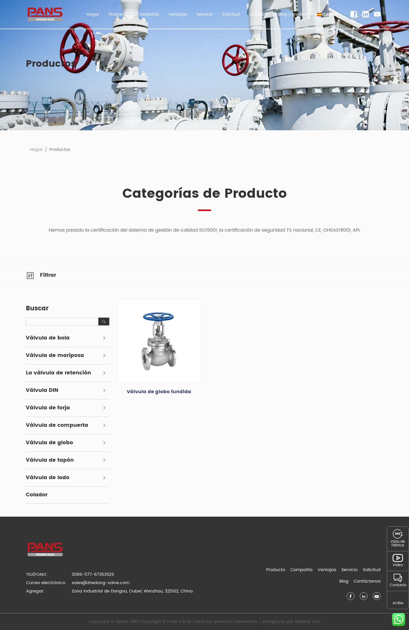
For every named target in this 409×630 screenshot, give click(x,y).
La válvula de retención (58, 373)
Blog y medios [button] (293, 14)
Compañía (301, 569)
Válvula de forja (48, 408)
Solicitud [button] (231, 14)
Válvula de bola (48, 338)
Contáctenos (367, 581)
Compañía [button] (148, 14)
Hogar (93, 14)
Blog (343, 581)
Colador (36, 495)
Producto (275, 569)
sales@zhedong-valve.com (100, 582)
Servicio (349, 569)
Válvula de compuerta (57, 425)
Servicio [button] (204, 14)
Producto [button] (118, 14)
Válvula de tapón (50, 460)
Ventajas (178, 14)
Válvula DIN (42, 390)
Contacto (259, 14)
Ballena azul (307, 621)
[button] (327, 14)
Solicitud (372, 569)
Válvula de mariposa (55, 356)
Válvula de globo (49, 443)
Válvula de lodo (47, 478)
